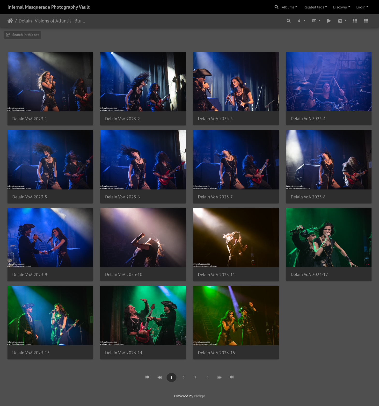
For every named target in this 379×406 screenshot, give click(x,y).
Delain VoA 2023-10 (123, 274)
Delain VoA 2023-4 (308, 118)
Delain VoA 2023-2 (122, 118)
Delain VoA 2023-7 (215, 196)
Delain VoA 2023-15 (216, 352)
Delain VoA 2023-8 (308, 196)
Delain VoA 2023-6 (122, 196)
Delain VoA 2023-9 (29, 274)
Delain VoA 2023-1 (29, 118)
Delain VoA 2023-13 (31, 352)
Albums (288, 7)
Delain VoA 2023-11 (216, 274)
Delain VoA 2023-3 (215, 118)
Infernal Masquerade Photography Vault (48, 7)
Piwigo (199, 395)
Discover (340, 7)
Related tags (314, 7)
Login (360, 7)
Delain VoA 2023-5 (29, 196)
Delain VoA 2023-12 (309, 274)
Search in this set (22, 34)
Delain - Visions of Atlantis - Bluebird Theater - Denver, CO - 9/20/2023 (52, 21)
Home (10, 20)
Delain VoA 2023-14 (123, 352)
